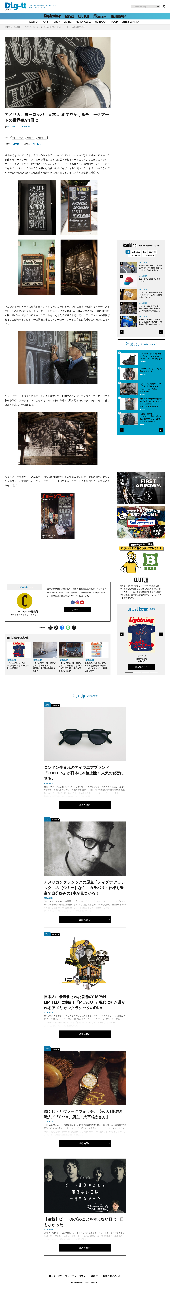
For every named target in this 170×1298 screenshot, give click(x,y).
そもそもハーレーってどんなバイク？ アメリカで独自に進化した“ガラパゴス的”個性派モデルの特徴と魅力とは (150, 274)
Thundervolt (148, 261)
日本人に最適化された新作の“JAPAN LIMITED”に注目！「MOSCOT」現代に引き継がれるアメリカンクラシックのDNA (84, 1008)
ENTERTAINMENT (131, 22)
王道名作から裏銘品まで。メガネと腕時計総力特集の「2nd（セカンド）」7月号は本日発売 (97, 670)
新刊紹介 (42, 138)
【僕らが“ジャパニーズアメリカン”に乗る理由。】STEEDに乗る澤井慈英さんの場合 (44, 668)
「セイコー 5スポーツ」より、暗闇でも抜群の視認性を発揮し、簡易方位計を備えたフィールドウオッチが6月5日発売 (150, 315)
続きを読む (84, 810)
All (127, 257)
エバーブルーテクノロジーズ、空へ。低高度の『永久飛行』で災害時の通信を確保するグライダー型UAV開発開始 (150, 328)
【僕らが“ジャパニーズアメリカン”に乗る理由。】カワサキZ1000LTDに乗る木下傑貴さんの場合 (70, 670)
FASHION (34, 22)
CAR (45, 22)
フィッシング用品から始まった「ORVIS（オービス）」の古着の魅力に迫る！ (150, 301)
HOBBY (56, 22)
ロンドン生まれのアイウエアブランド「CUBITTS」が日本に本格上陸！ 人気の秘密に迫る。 (84, 779)
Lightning (135, 257)
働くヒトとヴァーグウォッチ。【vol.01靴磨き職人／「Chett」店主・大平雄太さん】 (83, 1120)
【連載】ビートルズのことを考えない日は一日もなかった (84, 1228)
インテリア (18, 138)
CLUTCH (17, 27)
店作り (31, 138)
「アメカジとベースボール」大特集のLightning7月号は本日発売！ (18, 668)
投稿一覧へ (77, 611)
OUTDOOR (101, 22)
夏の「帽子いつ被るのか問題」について (150, 286)
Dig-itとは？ (54, 1281)
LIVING (68, 22)
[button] (122, 337)
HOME (7, 27)
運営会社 (95, 1281)
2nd (144, 257)
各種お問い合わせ (113, 1281)
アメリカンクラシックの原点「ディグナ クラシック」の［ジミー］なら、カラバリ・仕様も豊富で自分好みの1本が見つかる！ (84, 893)
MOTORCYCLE (83, 22)
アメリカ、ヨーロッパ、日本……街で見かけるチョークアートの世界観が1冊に (54, 27)
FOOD (114, 22)
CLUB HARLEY (134, 261)
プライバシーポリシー (76, 1281)
